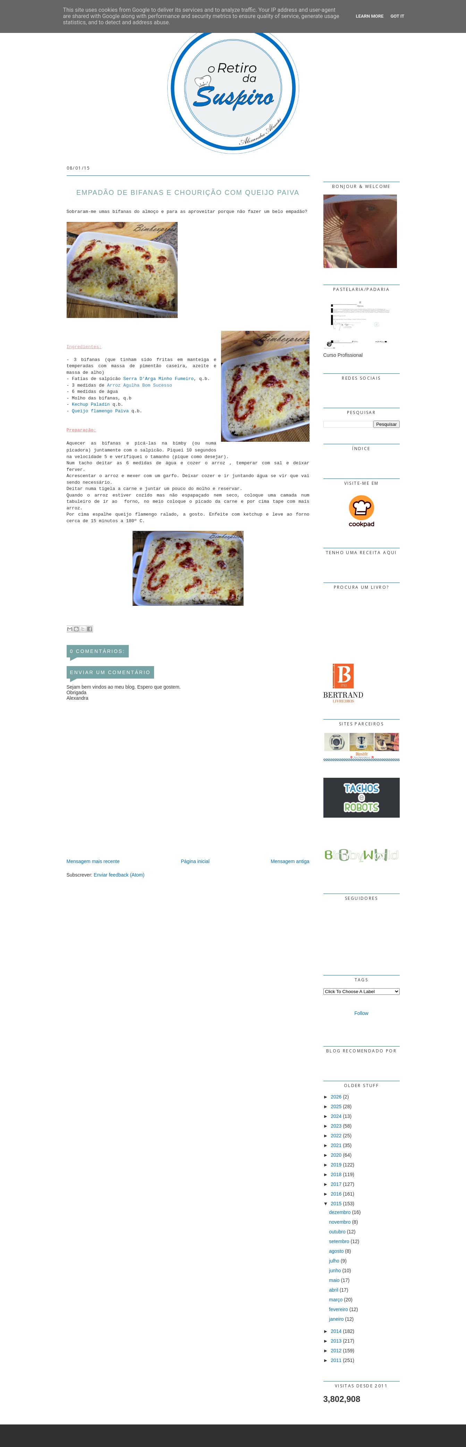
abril (333, 1290)
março (335, 1299)
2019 (336, 1165)
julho (334, 1261)
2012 (336, 1350)
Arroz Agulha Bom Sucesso (139, 385)
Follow (361, 1013)
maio (334, 1280)
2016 (336, 1194)
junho (335, 1270)
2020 (336, 1155)
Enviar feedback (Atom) (119, 875)
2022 (336, 1135)
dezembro (339, 1212)
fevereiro (338, 1309)
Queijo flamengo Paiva (100, 411)
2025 (336, 1106)
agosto (336, 1251)
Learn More (370, 16)
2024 (336, 1116)
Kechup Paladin (91, 404)
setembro (339, 1241)
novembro (339, 1222)
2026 (336, 1097)
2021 (336, 1145)
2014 (336, 1331)
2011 (336, 1360)
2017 (336, 1184)
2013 (336, 1341)
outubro (337, 1231)
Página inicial (195, 861)
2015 (336, 1203)
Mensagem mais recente (93, 861)
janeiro (336, 1319)
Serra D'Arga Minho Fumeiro (158, 378)
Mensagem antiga (290, 861)
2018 (336, 1174)
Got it (397, 16)
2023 (336, 1126)
